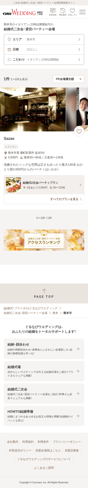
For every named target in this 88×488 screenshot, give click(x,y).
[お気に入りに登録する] (79, 131)
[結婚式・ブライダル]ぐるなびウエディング (30, 308)
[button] (44, 349)
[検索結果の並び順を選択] (68, 79)
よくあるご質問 (44, 467)
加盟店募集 (72, 450)
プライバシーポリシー (67, 441)
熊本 (55, 313)
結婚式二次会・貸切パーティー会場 (25, 313)
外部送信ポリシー (20, 450)
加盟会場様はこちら (48, 450)
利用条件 (43, 441)
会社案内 (12, 441)
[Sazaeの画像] (44, 109)
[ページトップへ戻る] (44, 293)
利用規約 (28, 441)
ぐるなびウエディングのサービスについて (44, 459)
